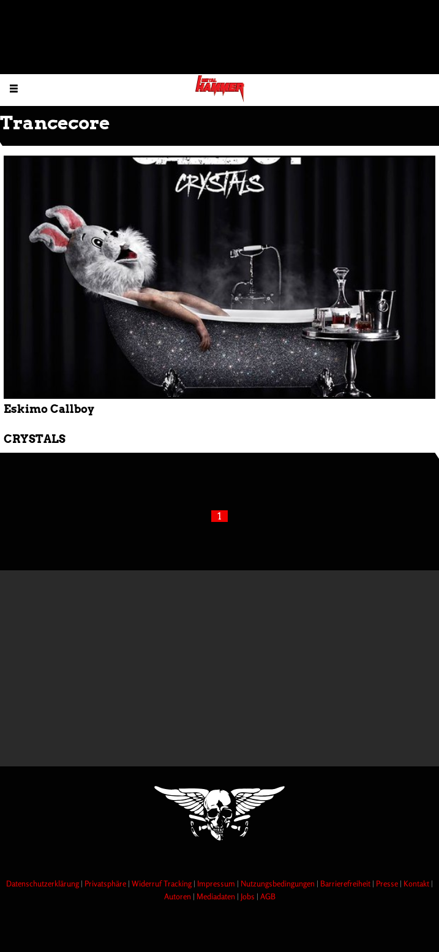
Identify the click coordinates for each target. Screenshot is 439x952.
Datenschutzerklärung (43, 883)
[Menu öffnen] (14, 88)
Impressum (217, 883)
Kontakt (417, 883)
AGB (268, 896)
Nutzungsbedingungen (279, 883)
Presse (388, 883)
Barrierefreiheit (346, 883)
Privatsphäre (106, 883)
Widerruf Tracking (162, 883)
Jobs (249, 896)
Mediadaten (217, 896)
